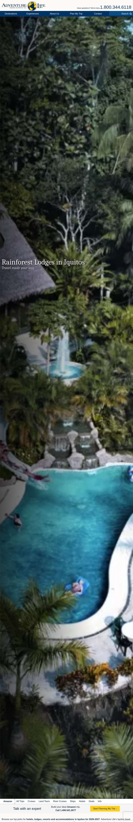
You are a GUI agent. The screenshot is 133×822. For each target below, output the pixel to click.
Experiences (32, 13)
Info (100, 801)
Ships (73, 801)
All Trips (20, 801)
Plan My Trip (76, 13)
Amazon (7, 801)
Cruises (31, 801)
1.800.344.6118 (115, 7)
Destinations (11, 13)
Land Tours (44, 801)
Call (65, 810)
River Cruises (60, 801)
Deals (92, 801)
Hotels (82, 801)
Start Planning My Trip (104, 808)
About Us (54, 13)
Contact (98, 13)
